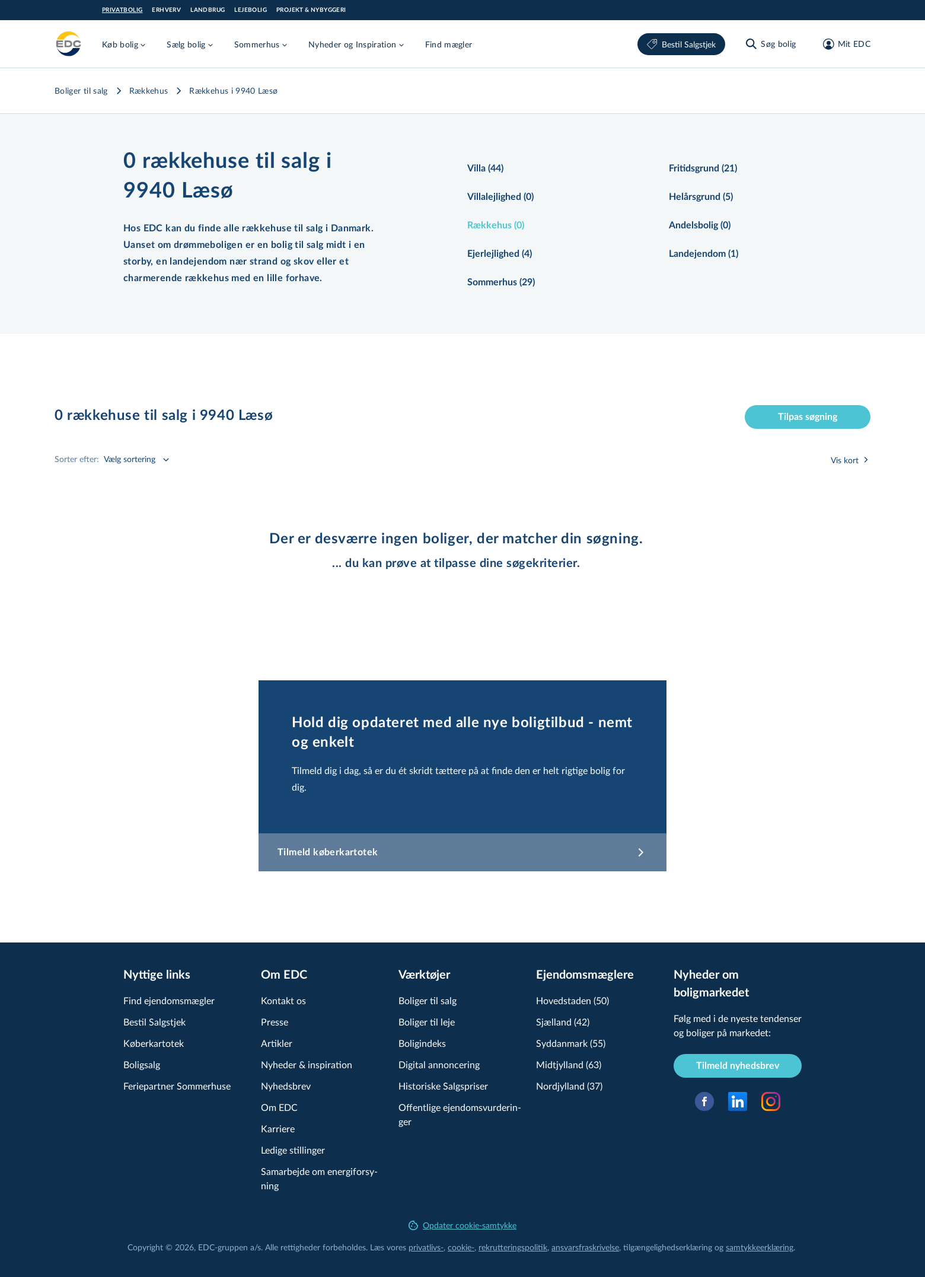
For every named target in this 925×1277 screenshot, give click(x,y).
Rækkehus (148, 90)
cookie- (461, 1247)
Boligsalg (141, 1064)
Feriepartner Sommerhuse (177, 1085)
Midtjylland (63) (568, 1064)
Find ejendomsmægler (169, 1000)
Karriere (278, 1128)
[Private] (69, 44)
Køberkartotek (153, 1043)
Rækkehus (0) (495, 225)
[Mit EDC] (842, 44)
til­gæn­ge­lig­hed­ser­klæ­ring (667, 1247)
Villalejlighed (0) (500, 197)
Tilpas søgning (807, 417)
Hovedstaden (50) (572, 1000)
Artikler (276, 1043)
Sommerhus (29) (501, 282)
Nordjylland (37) (569, 1085)
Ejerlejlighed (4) (499, 254)
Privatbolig (122, 10)
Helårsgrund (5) (701, 197)
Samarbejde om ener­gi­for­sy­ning (319, 1178)
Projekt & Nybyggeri (311, 10)
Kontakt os (283, 1000)
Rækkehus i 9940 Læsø (233, 90)
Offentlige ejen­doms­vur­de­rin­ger (459, 1114)
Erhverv (166, 10)
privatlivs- (426, 1247)
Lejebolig (250, 10)
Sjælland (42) (562, 1021)
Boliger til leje (426, 1021)
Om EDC (279, 1107)
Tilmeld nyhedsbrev (737, 1066)
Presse (274, 1021)
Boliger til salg (81, 90)
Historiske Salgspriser (443, 1085)
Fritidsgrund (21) (703, 168)
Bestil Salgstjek (681, 44)
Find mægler (449, 44)
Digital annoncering (439, 1064)
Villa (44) (485, 168)
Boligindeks (422, 1043)
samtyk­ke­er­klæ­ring (759, 1247)
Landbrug (207, 10)
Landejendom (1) (703, 254)
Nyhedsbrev (286, 1085)
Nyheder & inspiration (306, 1064)
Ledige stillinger (293, 1149)
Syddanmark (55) (570, 1043)
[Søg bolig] (770, 44)
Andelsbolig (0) (700, 225)
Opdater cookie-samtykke (462, 1225)
